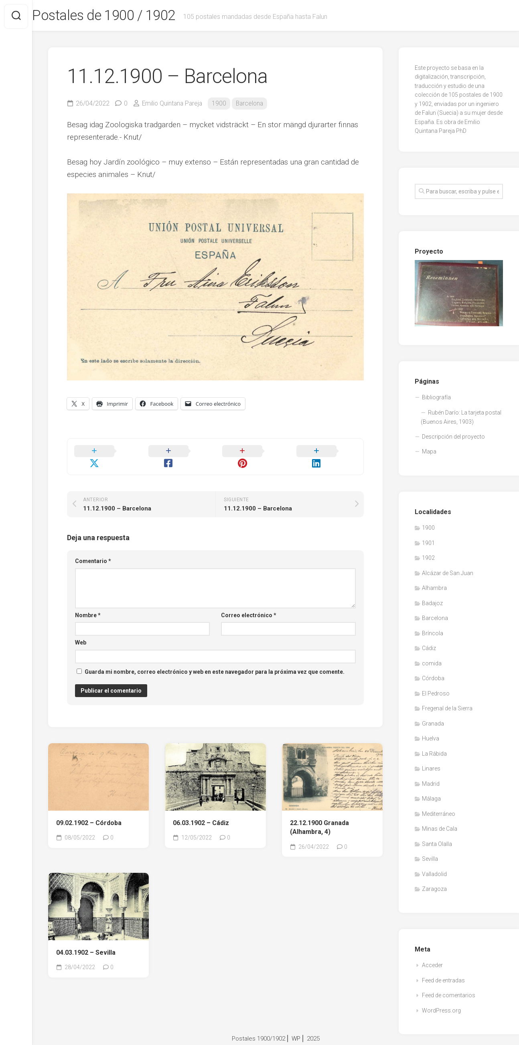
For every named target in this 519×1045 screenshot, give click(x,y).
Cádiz (429, 650)
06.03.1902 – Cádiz (201, 814)
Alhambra (434, 590)
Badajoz (432, 605)
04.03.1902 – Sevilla (86, 943)
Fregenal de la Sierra (447, 710)
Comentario (93, 552)
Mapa (429, 453)
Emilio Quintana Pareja (173, 105)
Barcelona (252, 105)
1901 (428, 544)
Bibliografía (436, 399)
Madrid (431, 785)
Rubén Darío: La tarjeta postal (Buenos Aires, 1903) (461, 419)
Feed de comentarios (448, 997)
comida (432, 665)
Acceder (432, 967)
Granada (433, 725)
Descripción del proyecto (453, 438)
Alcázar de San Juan (447, 574)
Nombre (88, 606)
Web (80, 633)
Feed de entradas (443, 982)
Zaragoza (434, 891)
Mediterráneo (438, 815)
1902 (428, 560)
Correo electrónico (248, 606)
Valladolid (434, 875)
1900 (221, 105)
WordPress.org (441, 1012)
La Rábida (434, 755)
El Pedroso (436, 695)
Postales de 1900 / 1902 (123, 16)
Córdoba (433, 680)
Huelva (430, 740)
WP (296, 1040)
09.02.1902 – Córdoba (89, 814)
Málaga (431, 800)
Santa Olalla (437, 845)
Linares (431, 770)
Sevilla (430, 861)
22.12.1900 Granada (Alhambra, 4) (319, 818)
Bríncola (432, 635)
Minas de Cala (439, 830)
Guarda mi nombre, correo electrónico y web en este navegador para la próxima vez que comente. (215, 663)
